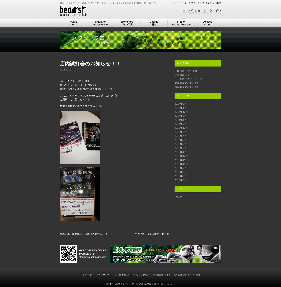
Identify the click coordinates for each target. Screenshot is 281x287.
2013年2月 (181, 147)
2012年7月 (181, 176)
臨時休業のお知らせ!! (187, 87)
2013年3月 (181, 144)
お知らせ (182, 274)
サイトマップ (197, 3)
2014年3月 (181, 123)
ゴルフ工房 (115, 274)
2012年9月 (181, 168)
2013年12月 (181, 127)
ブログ (178, 196)
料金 (124, 274)
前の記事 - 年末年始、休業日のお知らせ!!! (83, 234)
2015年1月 (181, 107)
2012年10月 (181, 164)
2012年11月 (181, 160)
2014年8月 (181, 115)
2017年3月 (181, 103)
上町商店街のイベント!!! (188, 79)
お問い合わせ (214, 3)
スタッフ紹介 (87, 274)
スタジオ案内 (133, 274)
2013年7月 (181, 135)
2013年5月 (181, 140)
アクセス (145, 274)
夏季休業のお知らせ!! (187, 83)
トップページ (180, 3)
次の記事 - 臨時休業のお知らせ (151, 234)
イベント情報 (193, 274)
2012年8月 (181, 172)
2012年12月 (181, 156)
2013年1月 (181, 152)
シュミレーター (101, 274)
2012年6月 (181, 180)
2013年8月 (181, 132)
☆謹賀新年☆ (182, 74)
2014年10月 (181, 111)
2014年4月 (181, 119)
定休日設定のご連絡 (186, 71)
